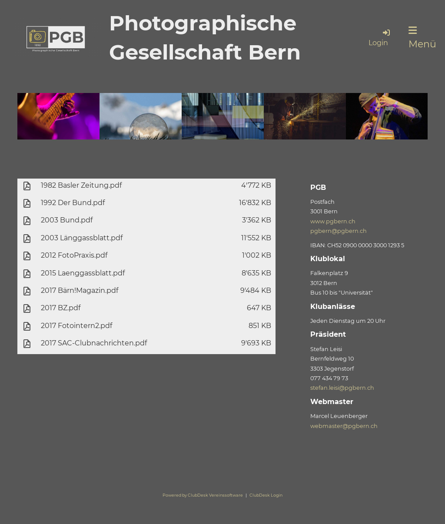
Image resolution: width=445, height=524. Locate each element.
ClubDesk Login (265, 495)
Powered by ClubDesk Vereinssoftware (203, 495)
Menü (422, 38)
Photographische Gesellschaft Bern (205, 37)
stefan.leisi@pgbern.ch (342, 388)
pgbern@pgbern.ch (338, 231)
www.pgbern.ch (332, 221)
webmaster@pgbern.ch (344, 426)
